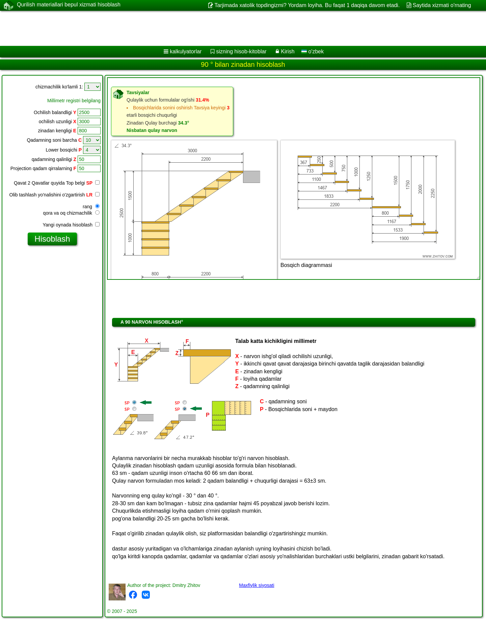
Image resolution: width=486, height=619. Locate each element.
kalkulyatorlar (185, 51)
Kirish (288, 51)
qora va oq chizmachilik (71, 213)
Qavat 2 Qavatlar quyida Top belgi (53, 183)
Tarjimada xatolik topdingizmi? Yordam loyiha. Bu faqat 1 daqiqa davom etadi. (307, 5)
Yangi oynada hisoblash (71, 224)
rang (91, 206)
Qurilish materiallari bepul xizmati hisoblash (68, 5)
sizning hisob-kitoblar (241, 51)
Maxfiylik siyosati (256, 585)
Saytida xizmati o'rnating (442, 5)
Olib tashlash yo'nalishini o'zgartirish (54, 194)
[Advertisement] (204, 28)
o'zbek (312, 51)
